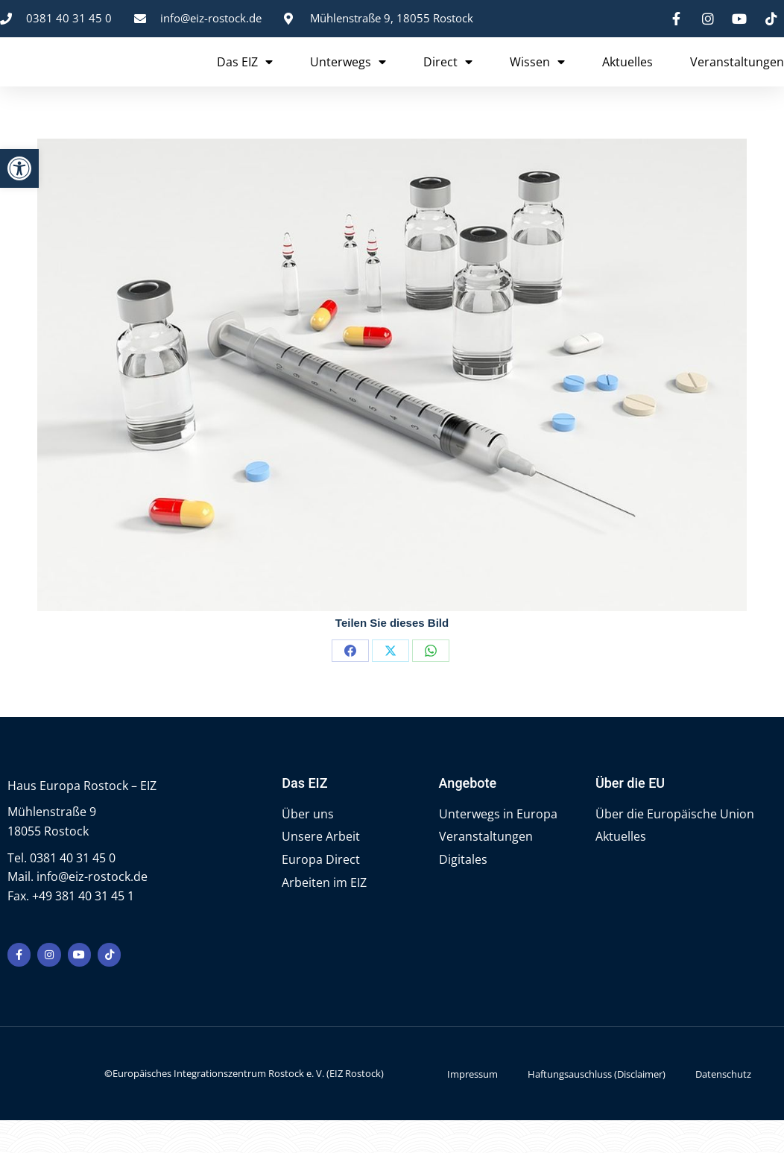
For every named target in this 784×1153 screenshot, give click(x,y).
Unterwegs (348, 76)
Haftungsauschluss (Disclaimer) (597, 1106)
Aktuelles (627, 77)
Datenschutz (723, 1106)
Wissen (537, 76)
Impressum (472, 1106)
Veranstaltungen (737, 77)
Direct (447, 76)
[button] (19, 168)
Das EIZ (245, 76)
